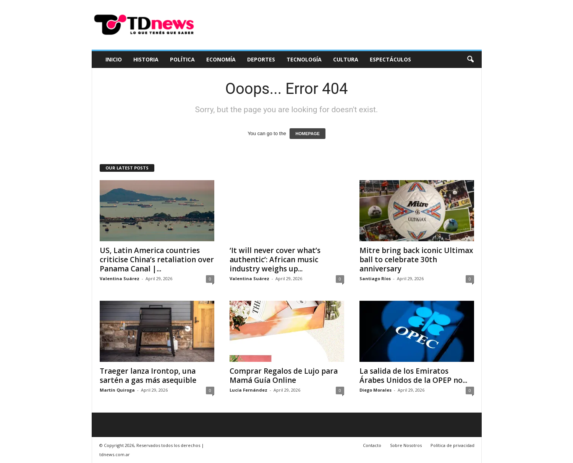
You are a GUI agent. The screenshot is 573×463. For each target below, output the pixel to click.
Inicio (113, 59)
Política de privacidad (452, 445)
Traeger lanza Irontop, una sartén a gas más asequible (148, 375)
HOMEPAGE (307, 133)
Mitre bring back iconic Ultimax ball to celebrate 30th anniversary (416, 259)
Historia (146, 59)
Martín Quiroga (117, 390)
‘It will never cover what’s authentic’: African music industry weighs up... (275, 259)
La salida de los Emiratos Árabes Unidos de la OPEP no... (413, 375)
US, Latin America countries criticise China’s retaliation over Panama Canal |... (157, 259)
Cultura (345, 59)
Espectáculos (390, 59)
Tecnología (304, 59)
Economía (221, 59)
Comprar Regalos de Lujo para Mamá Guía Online (284, 375)
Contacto (372, 445)
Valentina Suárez (119, 278)
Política (182, 59)
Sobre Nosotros (406, 445)
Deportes (261, 59)
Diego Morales (375, 390)
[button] (470, 59)
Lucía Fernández (248, 390)
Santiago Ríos (375, 278)
